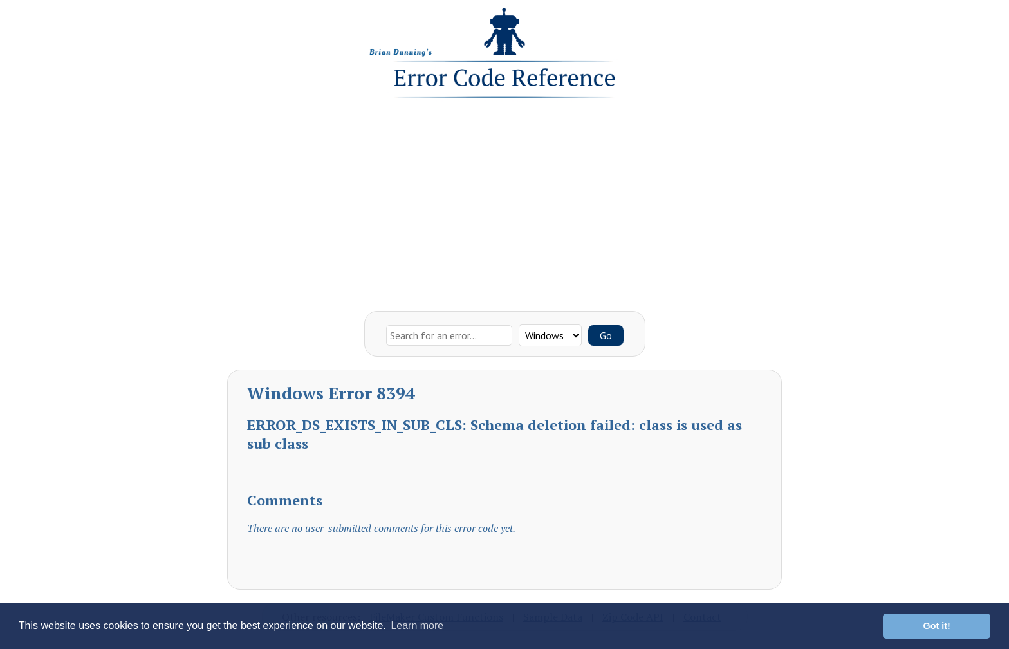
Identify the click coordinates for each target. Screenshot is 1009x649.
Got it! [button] (936, 626)
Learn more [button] (417, 625)
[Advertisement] (504, 201)
